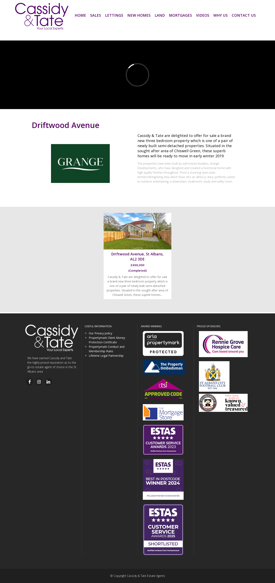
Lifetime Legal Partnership (106, 356)
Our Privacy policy (100, 333)
